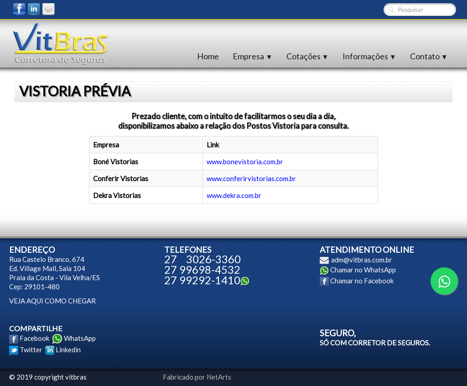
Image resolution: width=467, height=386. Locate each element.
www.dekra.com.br (234, 195)
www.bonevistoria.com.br (245, 161)
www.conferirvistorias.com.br (251, 178)
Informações (369, 56)
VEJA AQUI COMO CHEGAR (52, 301)
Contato (429, 56)
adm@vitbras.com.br (361, 260)
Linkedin (68, 349)
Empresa (252, 56)
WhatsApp (80, 338)
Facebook (34, 338)
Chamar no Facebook (362, 280)
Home (208, 56)
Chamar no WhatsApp (363, 270)
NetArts (219, 377)
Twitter (31, 349)
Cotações (307, 56)
